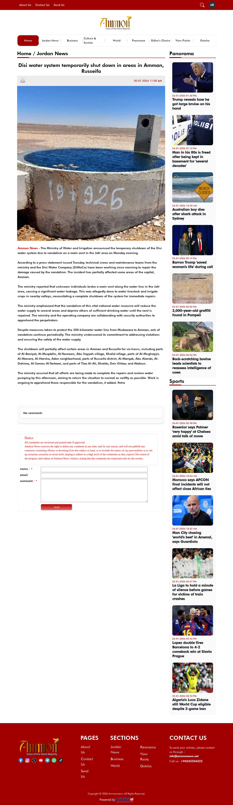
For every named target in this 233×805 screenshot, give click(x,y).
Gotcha (204, 40)
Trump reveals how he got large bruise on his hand (191, 104)
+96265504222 (192, 761)
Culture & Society (90, 40)
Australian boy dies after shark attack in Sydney (189, 214)
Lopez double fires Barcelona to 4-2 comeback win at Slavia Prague (192, 649)
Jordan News (50, 40)
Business (72, 40)
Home (28, 40)
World (116, 40)
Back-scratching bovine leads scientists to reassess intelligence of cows (191, 365)
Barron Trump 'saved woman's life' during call (192, 264)
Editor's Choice (160, 40)
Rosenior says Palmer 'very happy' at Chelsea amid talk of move (191, 431)
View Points (182, 40)
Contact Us (42, 5)
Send (56, 507)
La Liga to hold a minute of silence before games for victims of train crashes (192, 592)
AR (212, 5)
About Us (25, 5)
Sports (176, 381)
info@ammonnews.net (183, 756)
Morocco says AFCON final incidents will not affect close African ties (191, 484)
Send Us (59, 5)
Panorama (138, 40)
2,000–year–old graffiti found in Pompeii (191, 312)
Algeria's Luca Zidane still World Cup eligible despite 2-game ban (191, 704)
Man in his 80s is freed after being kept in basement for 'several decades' (191, 159)
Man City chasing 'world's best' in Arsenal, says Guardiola (192, 537)
